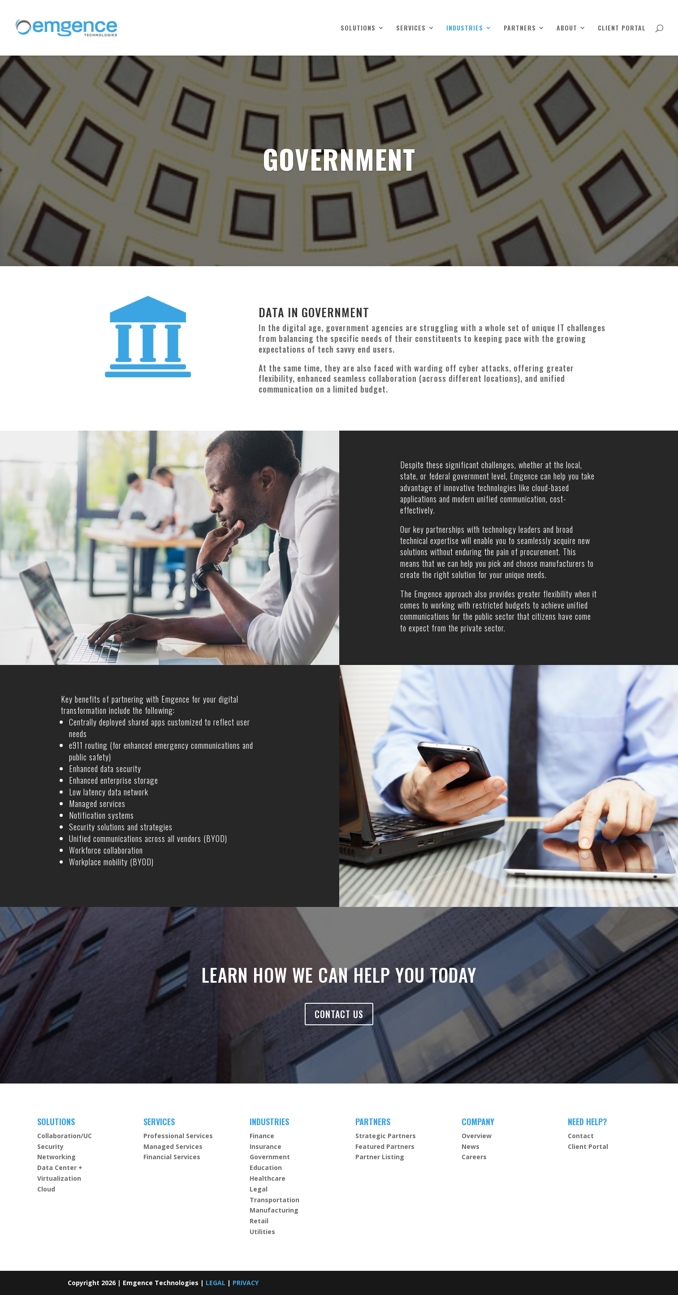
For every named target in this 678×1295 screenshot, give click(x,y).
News (470, 1146)
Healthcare (267, 1178)
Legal (259, 1189)
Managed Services (173, 1146)
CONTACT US (339, 1014)
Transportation (274, 1200)
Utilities (262, 1231)
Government (270, 1157)
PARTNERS (520, 28)
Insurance (265, 1146)
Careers (474, 1157)
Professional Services (178, 1135)
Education (266, 1167)
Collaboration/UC (64, 1135)
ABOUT (567, 28)
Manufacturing (274, 1210)
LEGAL (215, 1282)
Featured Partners (385, 1146)
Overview (477, 1135)
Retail (259, 1221)
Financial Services (171, 1157)
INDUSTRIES (464, 28)
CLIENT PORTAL (622, 28)
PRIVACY (246, 1282)
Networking (56, 1157)
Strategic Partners (385, 1135)
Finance (262, 1135)
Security (50, 1146)
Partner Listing (379, 1157)
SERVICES (411, 28)
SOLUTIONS (358, 28)
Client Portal (588, 1146)
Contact (581, 1135)
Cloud (46, 1189)
